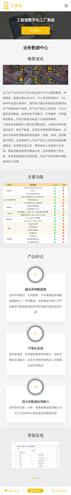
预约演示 (35, 490)
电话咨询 (61, 490)
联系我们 (35, 30)
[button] (32, 478)
